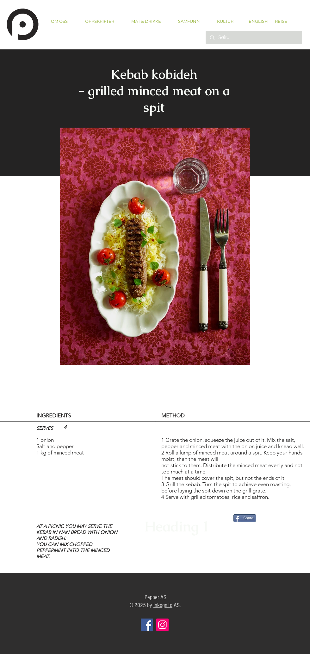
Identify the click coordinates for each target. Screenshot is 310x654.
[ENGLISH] (258, 21)
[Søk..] (253, 37)
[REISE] (278, 21)
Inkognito (162, 605)
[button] (99, 21)
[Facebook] (147, 625)
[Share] (244, 518)
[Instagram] (162, 625)
